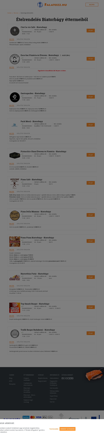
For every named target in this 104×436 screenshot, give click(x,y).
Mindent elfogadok (67, 429)
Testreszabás (53, 429)
